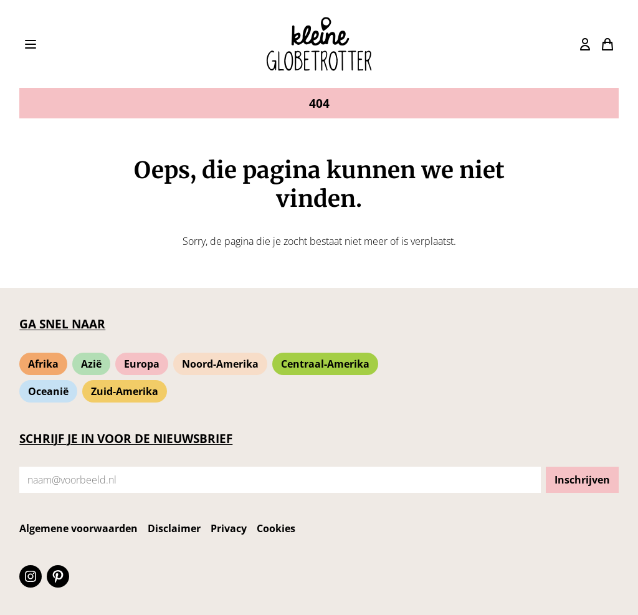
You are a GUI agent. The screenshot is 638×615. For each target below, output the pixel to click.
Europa (142, 364)
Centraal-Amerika (325, 364)
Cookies (276, 528)
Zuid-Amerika (124, 391)
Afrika (43, 364)
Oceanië (48, 391)
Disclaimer (174, 528)
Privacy (229, 528)
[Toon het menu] (30, 44)
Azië (91, 364)
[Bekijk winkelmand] (585, 44)
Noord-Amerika (220, 364)
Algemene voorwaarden (78, 528)
